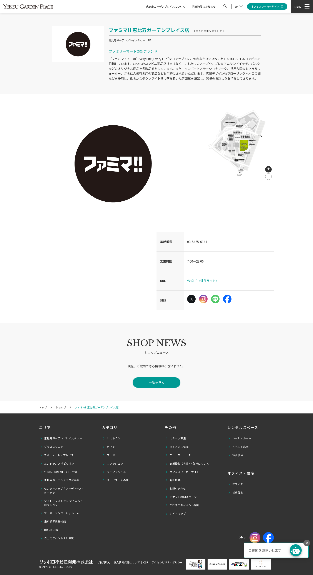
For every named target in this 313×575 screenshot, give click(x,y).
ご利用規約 (103, 562)
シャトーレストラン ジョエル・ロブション (61, 503)
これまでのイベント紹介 (182, 505)
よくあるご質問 (177, 447)
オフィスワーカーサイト (267, 7)
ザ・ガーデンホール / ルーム (60, 513)
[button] (268, 169)
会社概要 (173, 480)
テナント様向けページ (181, 497)
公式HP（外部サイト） (203, 280)
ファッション (113, 463)
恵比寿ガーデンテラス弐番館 (60, 480)
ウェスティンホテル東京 (57, 538)
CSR (145, 562)
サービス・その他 (116, 480)
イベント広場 (238, 447)
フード (109, 455)
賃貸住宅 (235, 492)
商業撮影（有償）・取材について (187, 463)
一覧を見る (156, 382)
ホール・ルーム (239, 438)
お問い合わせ (175, 489)
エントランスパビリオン (57, 463)
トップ (43, 407)
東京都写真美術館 (53, 521)
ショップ (61, 407)
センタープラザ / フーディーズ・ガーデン (62, 490)
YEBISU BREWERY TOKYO (58, 472)
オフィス (235, 484)
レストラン (111, 438)
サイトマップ (175, 514)
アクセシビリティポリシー (167, 562)
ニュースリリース (178, 455)
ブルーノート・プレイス (57, 455)
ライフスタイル (114, 472)
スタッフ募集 (175, 438)
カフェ (109, 447)
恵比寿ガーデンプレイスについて (165, 6)
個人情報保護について (127, 562)
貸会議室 (235, 455)
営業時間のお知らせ (204, 6)
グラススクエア (51, 447)
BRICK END (49, 530)
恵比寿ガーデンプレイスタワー (61, 438)
